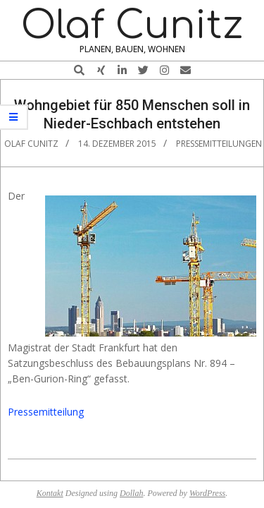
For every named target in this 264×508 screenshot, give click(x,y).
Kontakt (50, 493)
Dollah (131, 493)
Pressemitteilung (46, 411)
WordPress (207, 493)
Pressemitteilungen (219, 144)
